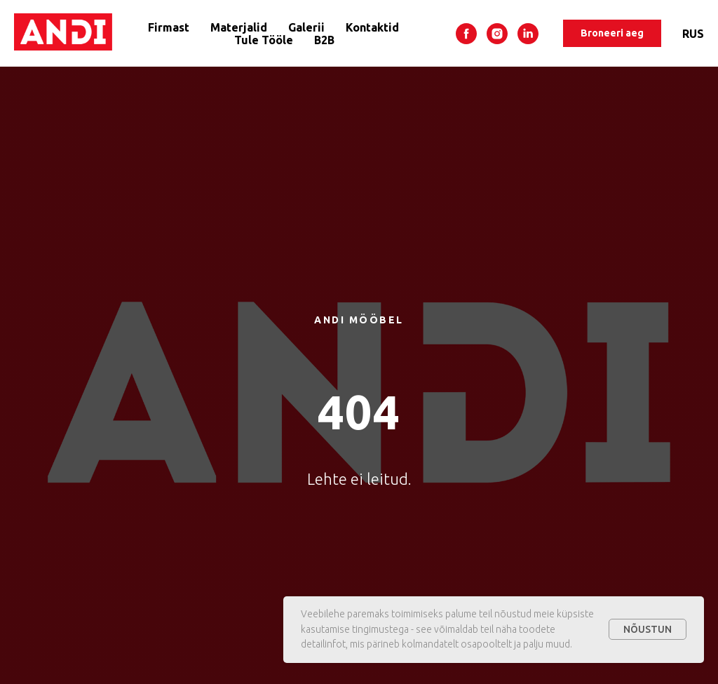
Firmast (168, 27)
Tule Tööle (263, 40)
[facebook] (466, 33)
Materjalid (238, 27)
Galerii (306, 27)
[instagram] (497, 33)
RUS (693, 33)
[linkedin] (527, 33)
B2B (324, 40)
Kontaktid (372, 27)
